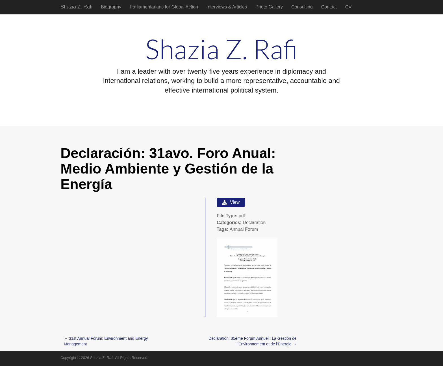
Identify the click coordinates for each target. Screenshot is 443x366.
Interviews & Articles (227, 7)
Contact (329, 7)
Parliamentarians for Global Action (164, 7)
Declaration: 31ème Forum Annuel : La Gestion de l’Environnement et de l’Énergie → (252, 341)
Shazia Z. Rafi (76, 7)
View (231, 202)
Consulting (302, 7)
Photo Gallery (269, 7)
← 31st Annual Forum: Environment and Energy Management (106, 341)
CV (348, 7)
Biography (111, 7)
